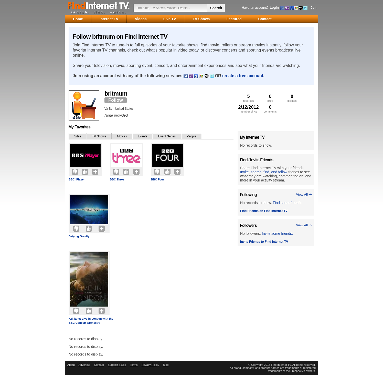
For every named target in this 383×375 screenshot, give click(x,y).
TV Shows (99, 136)
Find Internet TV (99, 7)
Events (142, 136)
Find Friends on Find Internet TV (264, 211)
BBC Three (117, 179)
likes (270, 98)
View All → (304, 194)
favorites (248, 98)
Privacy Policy (150, 364)
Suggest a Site (117, 364)
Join (314, 7)
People (191, 136)
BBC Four (157, 179)
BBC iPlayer (77, 179)
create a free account (242, 76)
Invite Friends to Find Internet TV (264, 242)
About (71, 364)
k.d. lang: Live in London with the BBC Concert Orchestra (91, 320)
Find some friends (287, 203)
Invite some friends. (277, 233)
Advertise (84, 364)
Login (274, 7)
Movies (122, 136)
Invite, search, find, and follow (263, 172)
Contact (99, 364)
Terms (133, 364)
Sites (77, 136)
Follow (115, 100)
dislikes (292, 98)
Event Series (167, 136)
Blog (165, 364)
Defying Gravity (79, 236)
